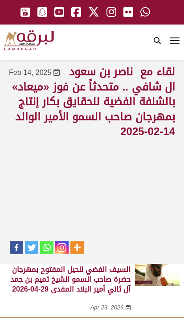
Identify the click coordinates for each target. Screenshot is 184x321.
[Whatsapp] (46, 247)
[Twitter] (31, 247)
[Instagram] (62, 247)
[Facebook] (16, 247)
